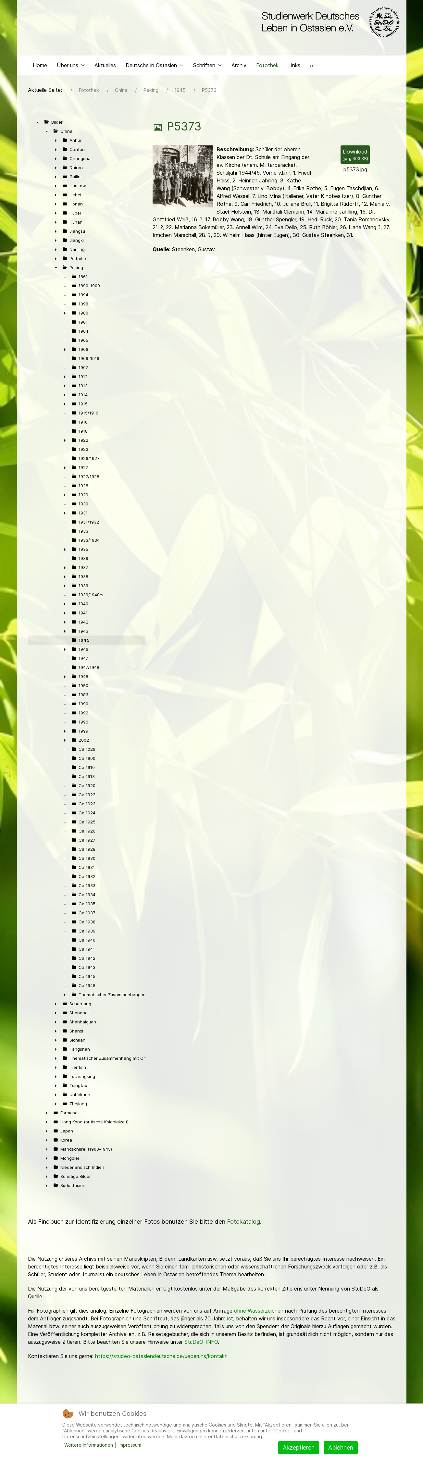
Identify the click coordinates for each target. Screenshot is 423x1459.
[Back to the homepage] (329, 22)
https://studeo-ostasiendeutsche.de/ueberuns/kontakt (161, 1357)
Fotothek (267, 67)
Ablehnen (340, 1447)
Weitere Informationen (88, 1445)
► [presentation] (55, 141)
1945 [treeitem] (84, 641)
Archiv (238, 67)
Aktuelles (105, 67)
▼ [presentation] (37, 123)
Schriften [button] (207, 67)
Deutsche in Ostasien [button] (154, 67)
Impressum (129, 1445)
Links (294, 67)
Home (40, 67)
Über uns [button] (71, 67)
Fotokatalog (243, 1223)
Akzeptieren (299, 1447)
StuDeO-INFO (201, 1343)
